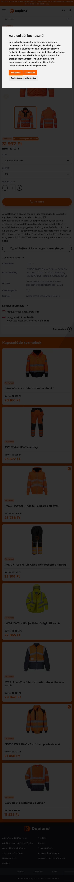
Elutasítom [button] (30, 72)
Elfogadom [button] (16, 72)
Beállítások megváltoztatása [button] (23, 78)
